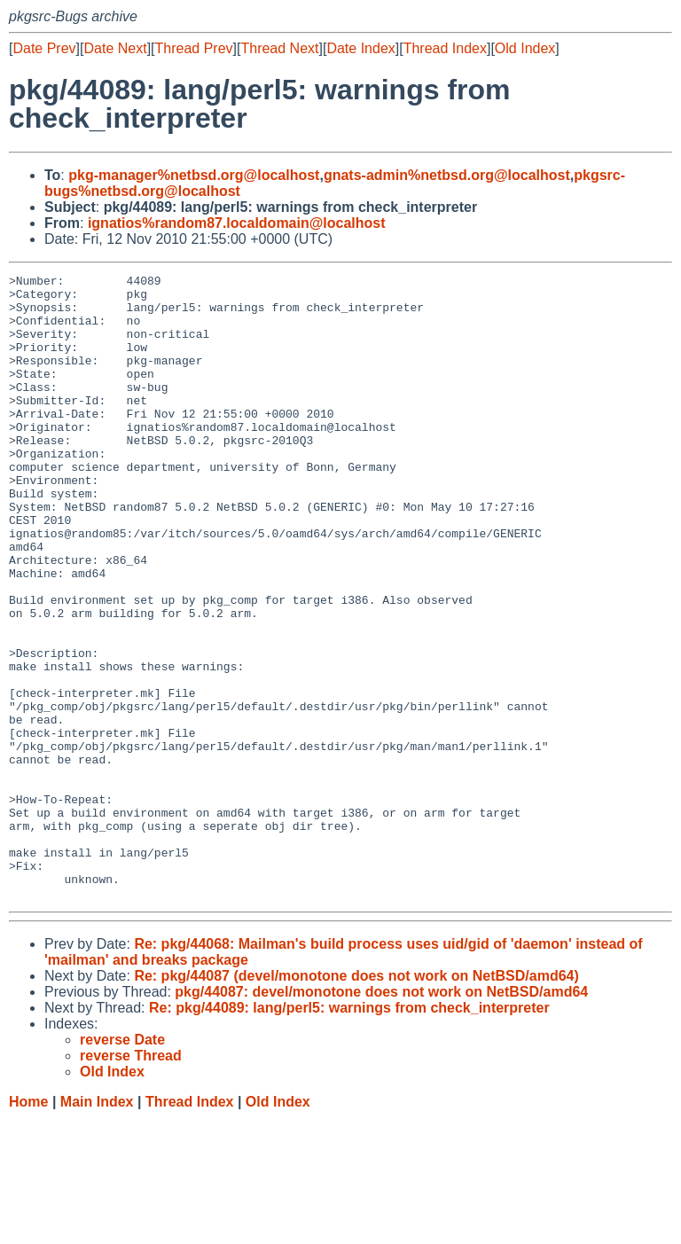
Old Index (525, 48)
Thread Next (279, 48)
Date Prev (43, 48)
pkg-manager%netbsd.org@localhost (193, 175)
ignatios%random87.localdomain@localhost (237, 223)
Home (28, 1226)
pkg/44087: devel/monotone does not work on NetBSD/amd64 (381, 1116)
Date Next (114, 48)
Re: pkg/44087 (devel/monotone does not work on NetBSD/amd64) (356, 1100)
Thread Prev (194, 48)
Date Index (360, 48)
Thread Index (445, 48)
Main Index (97, 1226)
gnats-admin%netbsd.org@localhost (447, 175)
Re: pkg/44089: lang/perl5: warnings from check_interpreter (349, 1132)
